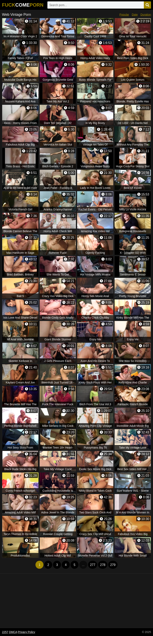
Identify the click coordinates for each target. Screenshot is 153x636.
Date (135, 14)
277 (92, 565)
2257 (5, 632)
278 (102, 565)
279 (113, 565)
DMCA (13, 632)
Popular (124, 14)
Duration (145, 14)
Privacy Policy (26, 632)
